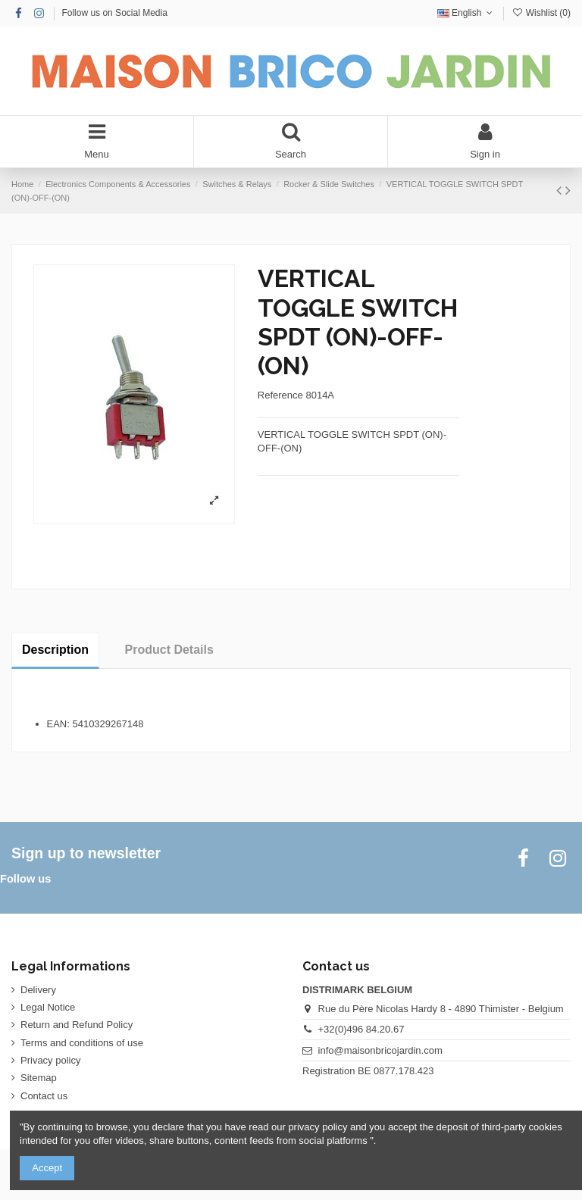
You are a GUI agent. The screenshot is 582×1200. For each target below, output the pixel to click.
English (466, 13)
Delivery (38, 989)
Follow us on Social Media (114, 13)
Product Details (169, 649)
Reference (280, 395)
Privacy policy (50, 1060)
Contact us (43, 1096)
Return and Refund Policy (76, 1024)
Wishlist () (541, 13)
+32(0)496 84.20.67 (361, 1029)
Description (55, 649)
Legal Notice (47, 1007)
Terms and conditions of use (81, 1042)
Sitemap (38, 1077)
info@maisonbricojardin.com (380, 1050)
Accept (47, 1167)
